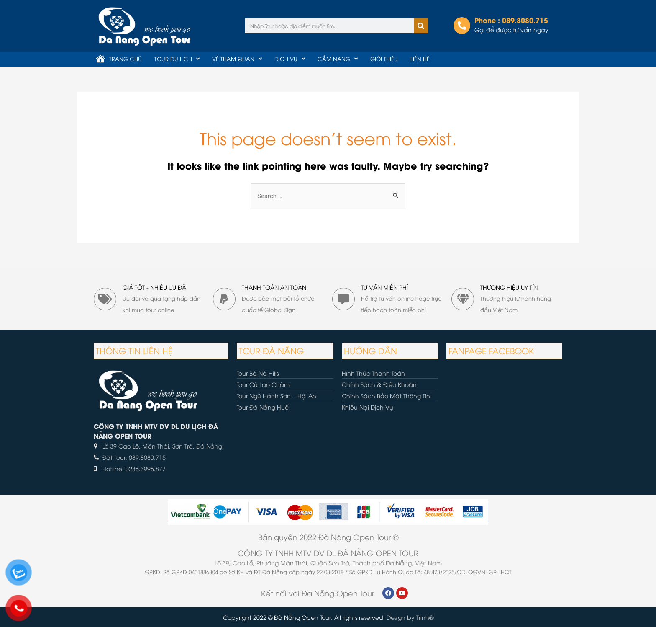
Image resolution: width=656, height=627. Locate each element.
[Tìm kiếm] (421, 25)
